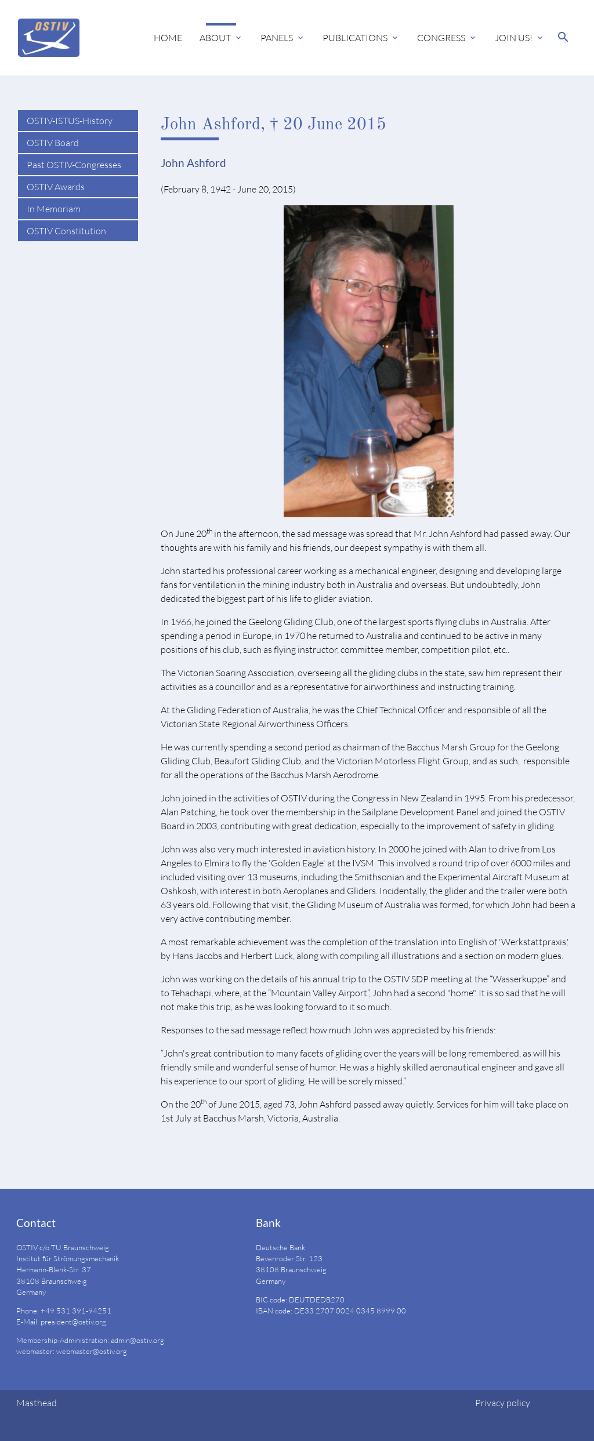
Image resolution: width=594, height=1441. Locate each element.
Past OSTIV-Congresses (74, 164)
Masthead (36, 1403)
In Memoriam (54, 209)
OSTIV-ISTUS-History (70, 120)
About (215, 37)
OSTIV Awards (56, 187)
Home (168, 37)
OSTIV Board (53, 142)
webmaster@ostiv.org (91, 1351)
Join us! (514, 37)
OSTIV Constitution (66, 231)
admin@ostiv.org (137, 1340)
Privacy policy (502, 1403)
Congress (441, 37)
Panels (276, 37)
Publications (355, 37)
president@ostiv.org (73, 1321)
